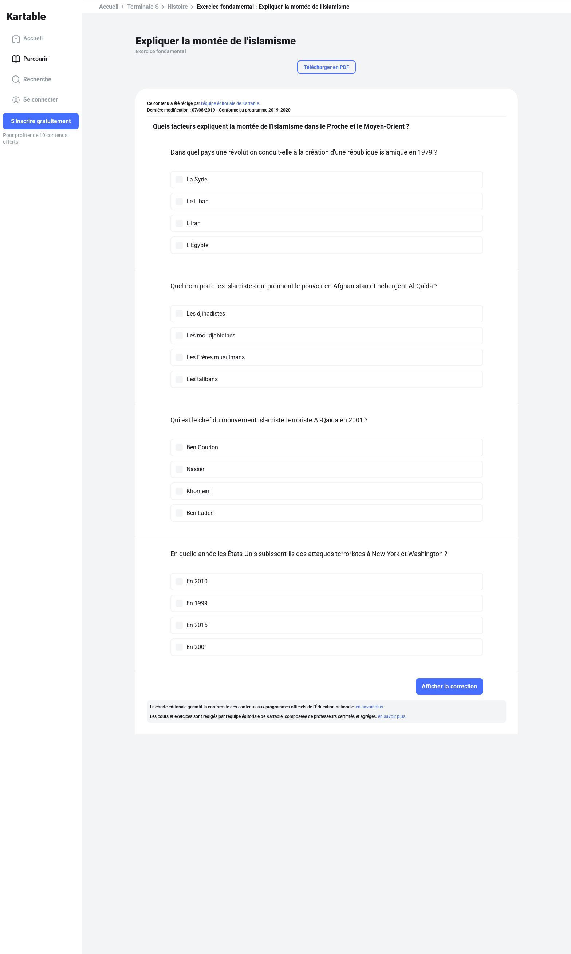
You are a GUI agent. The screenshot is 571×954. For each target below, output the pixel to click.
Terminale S (143, 6)
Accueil (27, 38)
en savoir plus (369, 706)
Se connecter (35, 99)
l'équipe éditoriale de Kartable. (230, 103)
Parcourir (30, 59)
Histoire (178, 6)
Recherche (31, 79)
